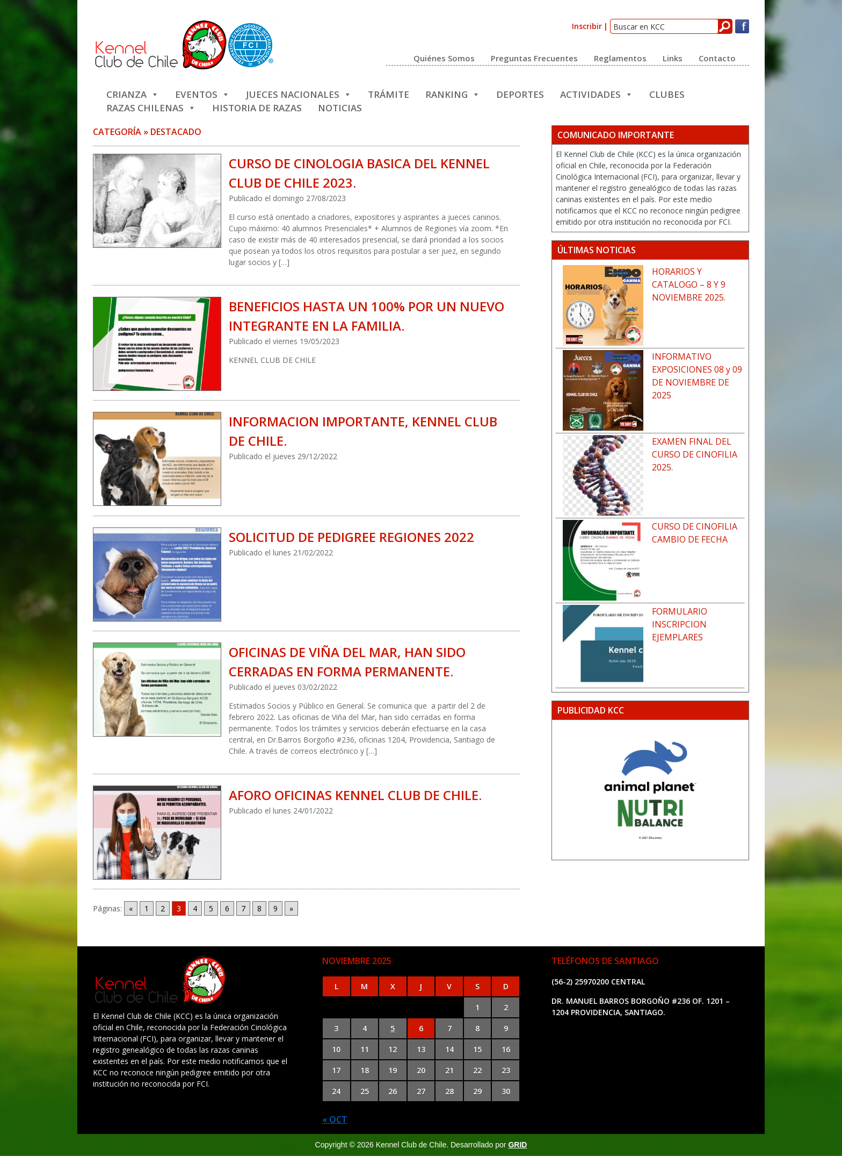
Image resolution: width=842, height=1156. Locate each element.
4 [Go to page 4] (195, 908)
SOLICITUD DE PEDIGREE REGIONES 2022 (351, 537)
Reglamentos (620, 57)
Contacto (717, 57)
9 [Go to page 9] (275, 908)
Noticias (340, 107)
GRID (517, 1144)
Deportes (520, 93)
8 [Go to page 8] (259, 908)
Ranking (452, 93)
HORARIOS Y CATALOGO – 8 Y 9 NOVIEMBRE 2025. (688, 284)
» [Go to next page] (291, 908)
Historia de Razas (257, 107)
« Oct (334, 1119)
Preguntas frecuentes (534, 57)
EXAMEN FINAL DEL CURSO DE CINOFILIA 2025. (694, 454)
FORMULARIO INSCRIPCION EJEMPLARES (679, 624)
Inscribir (587, 26)
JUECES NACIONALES (299, 93)
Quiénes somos (444, 57)
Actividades (596, 93)
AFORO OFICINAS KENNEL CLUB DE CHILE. (355, 795)
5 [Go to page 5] (211, 908)
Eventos (202, 93)
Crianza (132, 93)
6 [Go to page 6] (227, 908)
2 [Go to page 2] (163, 908)
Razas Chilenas (151, 107)
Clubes (667, 93)
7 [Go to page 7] (243, 908)
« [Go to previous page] (131, 908)
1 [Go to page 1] (146, 908)
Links (673, 57)
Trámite (388, 93)
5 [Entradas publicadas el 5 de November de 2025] (392, 1028)
